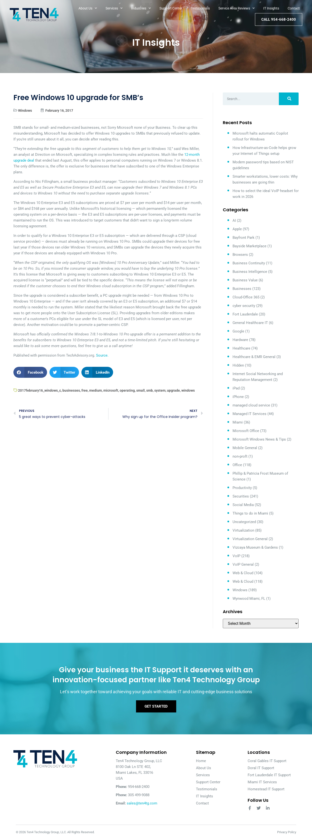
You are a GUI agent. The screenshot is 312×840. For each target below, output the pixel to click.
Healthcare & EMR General (254, 357)
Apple (237, 229)
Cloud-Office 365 (246, 297)
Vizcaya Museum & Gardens (255, 547)
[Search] (289, 98)
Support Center (170, 8)
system (160, 390)
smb (149, 390)
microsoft (110, 390)
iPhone (238, 397)
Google (238, 331)
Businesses (242, 288)
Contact (294, 8)
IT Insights (271, 8)
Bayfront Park (243, 237)
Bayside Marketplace (249, 246)
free (84, 390)
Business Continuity (249, 263)
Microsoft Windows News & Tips (259, 439)
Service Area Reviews (236, 8)
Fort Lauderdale (245, 314)
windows (188, 390)
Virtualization (243, 530)
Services (114, 8)
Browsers (240, 254)
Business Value (245, 280)
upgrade (173, 390)
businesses (71, 390)
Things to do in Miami (250, 513)
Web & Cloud (243, 573)
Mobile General (245, 448)
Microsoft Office (246, 431)
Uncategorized (244, 522)
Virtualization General (250, 539)
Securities (241, 496)
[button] (30, 372)
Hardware (240, 340)
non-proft (240, 456)
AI (234, 220)
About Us (87, 8)
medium (95, 390)
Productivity (242, 488)
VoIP (236, 556)
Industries (141, 8)
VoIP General (243, 564)
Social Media (243, 505)
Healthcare (241, 348)
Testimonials (200, 8)
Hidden (238, 365)
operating (127, 390)
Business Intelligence (250, 271)
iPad (236, 388)
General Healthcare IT (250, 323)
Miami (238, 422)
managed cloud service (251, 405)
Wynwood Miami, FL (249, 598)
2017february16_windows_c (39, 390)
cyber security (244, 306)
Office (237, 465)
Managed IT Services (249, 414)
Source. (102, 355)
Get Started (156, 706)
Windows (25, 110)
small (140, 390)
